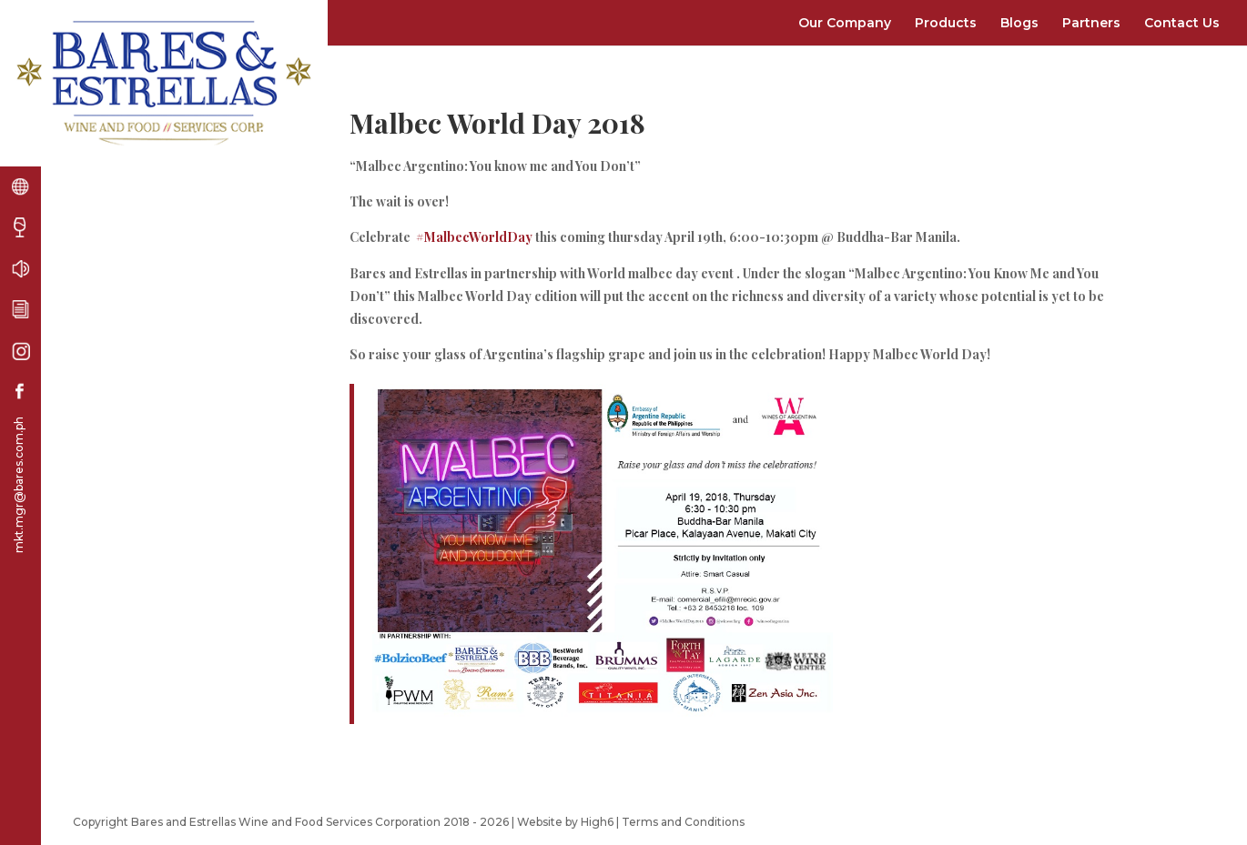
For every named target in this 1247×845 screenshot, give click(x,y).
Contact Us (1182, 23)
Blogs (1019, 23)
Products (946, 23)
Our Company (844, 23)
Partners (1091, 23)
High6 (597, 822)
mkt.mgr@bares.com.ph (18, 485)
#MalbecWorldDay (474, 237)
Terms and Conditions (683, 822)
